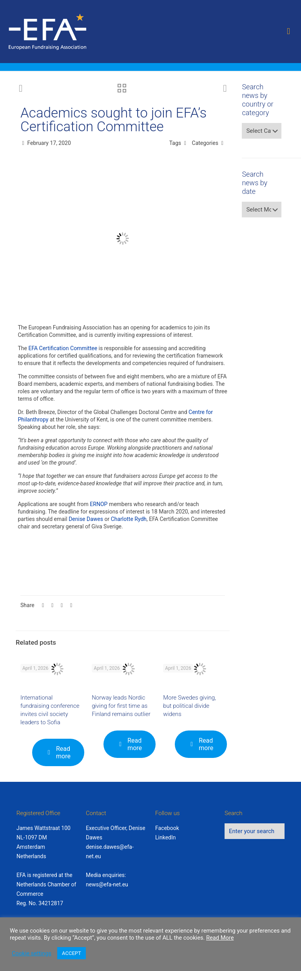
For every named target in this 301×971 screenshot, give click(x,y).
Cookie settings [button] (31, 953)
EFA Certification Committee (62, 348)
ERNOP (98, 504)
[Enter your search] (255, 831)
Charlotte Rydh (129, 519)
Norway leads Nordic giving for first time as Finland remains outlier (121, 706)
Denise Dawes (86, 519)
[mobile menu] (288, 31)
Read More (220, 937)
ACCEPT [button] (71, 953)
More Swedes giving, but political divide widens (189, 706)
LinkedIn (165, 837)
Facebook (167, 828)
